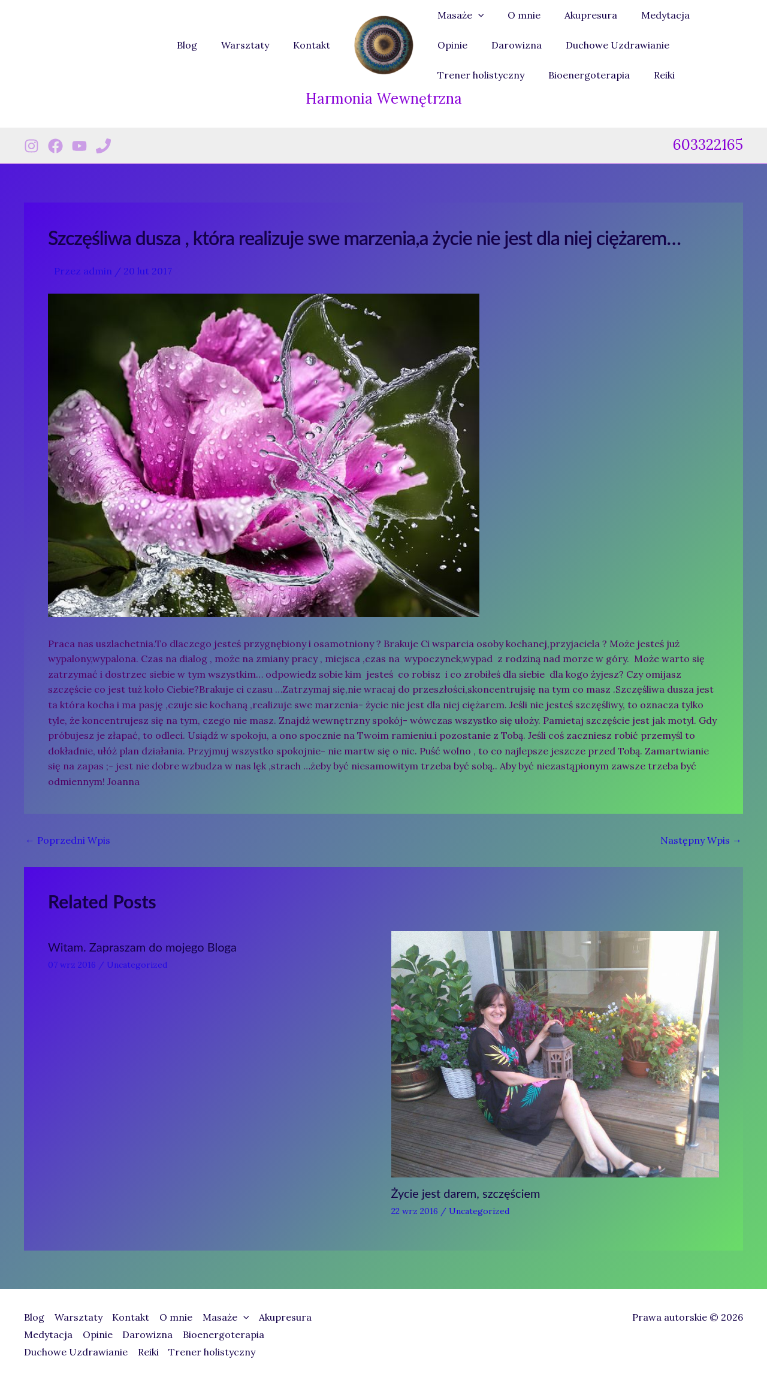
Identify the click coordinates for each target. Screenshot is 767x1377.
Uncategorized (137, 964)
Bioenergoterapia (476, 75)
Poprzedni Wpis (67, 840)
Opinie (707, 15)
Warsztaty (252, 45)
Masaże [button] (458, 15)
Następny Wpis (701, 840)
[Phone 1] (103, 145)
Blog (199, 45)
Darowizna (460, 45)
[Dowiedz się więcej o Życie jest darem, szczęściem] (555, 1053)
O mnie (516, 15)
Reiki (546, 75)
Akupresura (578, 15)
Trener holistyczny (670, 45)
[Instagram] (31, 145)
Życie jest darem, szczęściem (465, 1193)
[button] (476, 15)
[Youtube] (79, 145)
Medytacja (648, 15)
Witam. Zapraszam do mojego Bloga (142, 947)
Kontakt (314, 45)
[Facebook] (55, 145)
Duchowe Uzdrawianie (556, 45)
